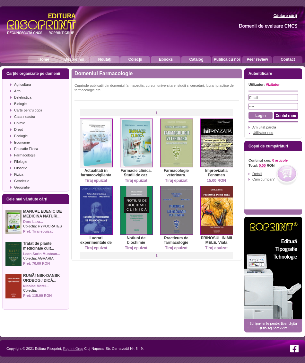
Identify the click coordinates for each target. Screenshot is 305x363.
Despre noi (74, 59)
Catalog (196, 59)
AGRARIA (46, 258)
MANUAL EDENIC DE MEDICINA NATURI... (42, 213)
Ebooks (166, 59)
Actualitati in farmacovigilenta (96, 172)
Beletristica (22, 97)
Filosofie (20, 168)
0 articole (280, 160)
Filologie (20, 162)
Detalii (257, 174)
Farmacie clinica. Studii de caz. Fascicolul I (136, 175)
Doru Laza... (33, 222)
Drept (18, 129)
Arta (17, 91)
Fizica (18, 174)
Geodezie (21, 181)
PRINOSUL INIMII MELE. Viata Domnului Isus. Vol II (216, 245)
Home (44, 59)
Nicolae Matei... (35, 286)
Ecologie (21, 136)
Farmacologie (25, 155)
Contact (288, 59)
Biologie (20, 104)
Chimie (19, 123)
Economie (22, 142)
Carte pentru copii (28, 110)
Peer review (257, 59)
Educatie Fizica (26, 149)
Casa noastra (24, 117)
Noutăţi (104, 59)
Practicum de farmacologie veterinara (176, 242)
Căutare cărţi (285, 15)
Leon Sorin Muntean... (41, 254)
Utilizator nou (263, 133)
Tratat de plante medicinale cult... (38, 246)
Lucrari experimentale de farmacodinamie (96, 242)
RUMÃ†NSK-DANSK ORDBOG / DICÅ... (41, 278)
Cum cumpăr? (263, 179)
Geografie (22, 187)
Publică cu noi (227, 59)
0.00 (262, 165)
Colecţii (135, 59)
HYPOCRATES (50, 226)
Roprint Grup (73, 348)
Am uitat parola (264, 127)
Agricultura (22, 84)
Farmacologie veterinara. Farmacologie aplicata (176, 177)
